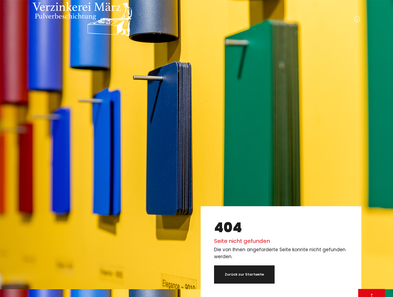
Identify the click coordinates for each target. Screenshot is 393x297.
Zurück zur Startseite (244, 274)
